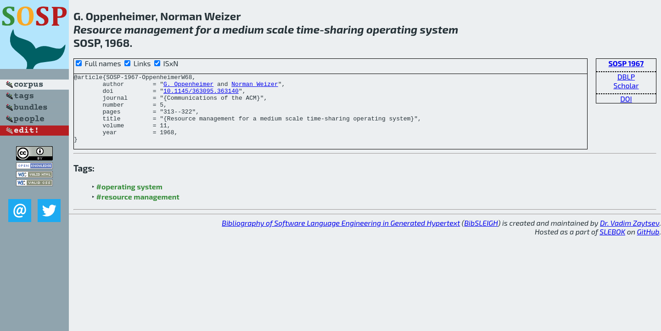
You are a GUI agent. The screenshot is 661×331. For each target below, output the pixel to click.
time (307, 29)
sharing (344, 29)
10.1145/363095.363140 (201, 95)
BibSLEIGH (481, 236)
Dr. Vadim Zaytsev (629, 236)
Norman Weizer (254, 86)
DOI (626, 98)
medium (243, 29)
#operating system (129, 200)
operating (391, 29)
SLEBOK (612, 245)
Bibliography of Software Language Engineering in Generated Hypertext (341, 236)
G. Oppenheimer (188, 86)
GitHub (648, 245)
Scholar (626, 85)
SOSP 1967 (626, 63)
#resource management (137, 210)
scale (280, 29)
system (439, 29)
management (159, 29)
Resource (97, 29)
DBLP (626, 76)
